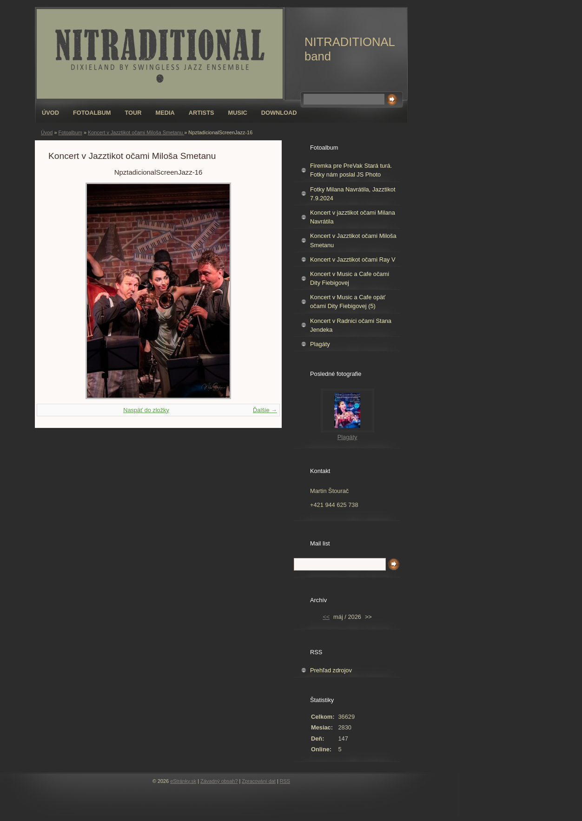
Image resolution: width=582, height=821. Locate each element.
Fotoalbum (92, 112)
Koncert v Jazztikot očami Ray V (353, 259)
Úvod (50, 112)
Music (237, 112)
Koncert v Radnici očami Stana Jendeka (350, 325)
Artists (201, 112)
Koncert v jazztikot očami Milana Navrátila (352, 217)
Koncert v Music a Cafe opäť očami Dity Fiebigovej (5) (347, 301)
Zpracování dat (259, 781)
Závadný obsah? (219, 781)
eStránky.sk (183, 781)
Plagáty (320, 344)
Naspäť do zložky (146, 410)
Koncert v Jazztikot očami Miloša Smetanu (136, 132)
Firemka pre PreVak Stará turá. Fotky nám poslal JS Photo (351, 170)
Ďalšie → (265, 410)
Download (279, 112)
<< (326, 616)
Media (165, 112)
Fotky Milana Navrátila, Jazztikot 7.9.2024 (352, 194)
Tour (133, 112)
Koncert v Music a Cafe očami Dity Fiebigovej (349, 278)
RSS (285, 781)
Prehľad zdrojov (331, 670)
